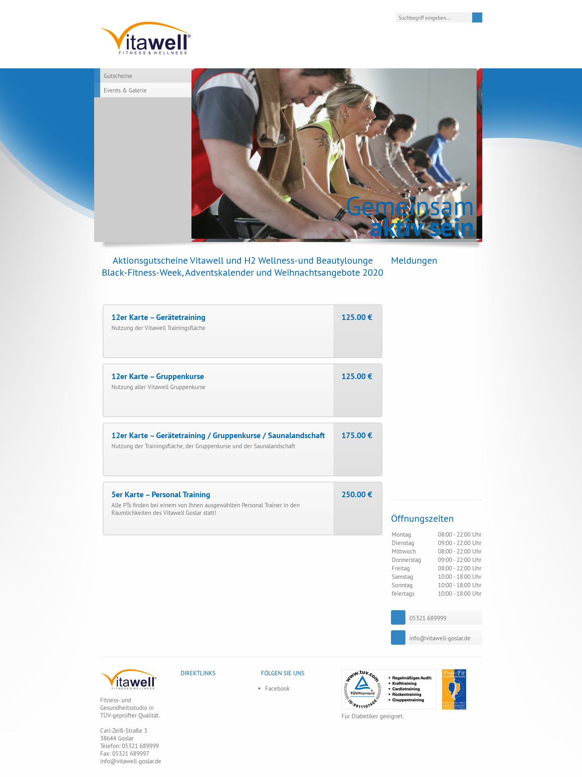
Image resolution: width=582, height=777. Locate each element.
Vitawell (145, 38)
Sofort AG (356, 342)
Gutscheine (118, 76)
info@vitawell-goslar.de (440, 638)
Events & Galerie (125, 90)
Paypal (352, 330)
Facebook (277, 688)
